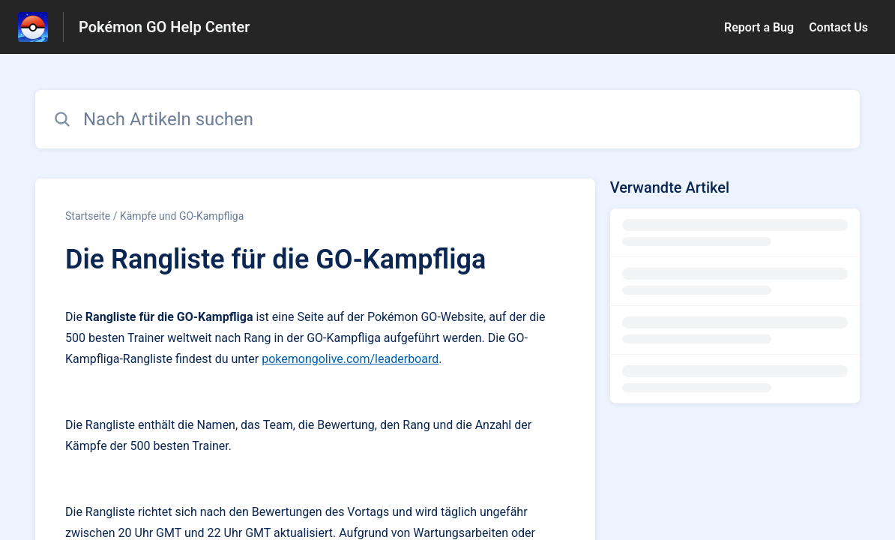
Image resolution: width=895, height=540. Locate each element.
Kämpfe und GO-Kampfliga (182, 216)
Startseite (87, 216)
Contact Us (838, 27)
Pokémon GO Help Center (164, 27)
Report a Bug (759, 27)
